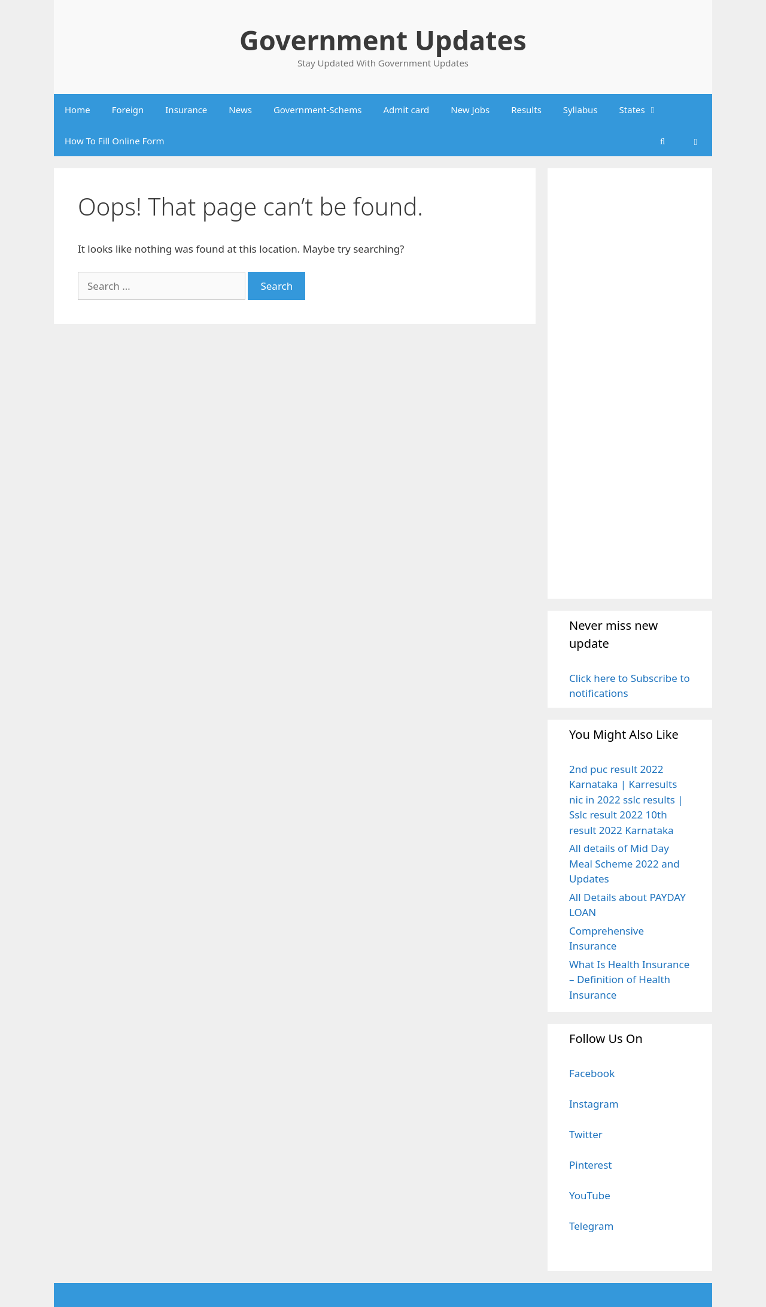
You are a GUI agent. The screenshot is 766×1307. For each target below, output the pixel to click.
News (240, 110)
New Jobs (470, 110)
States (644, 109)
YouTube (589, 1195)
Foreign (128, 110)
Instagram (594, 1104)
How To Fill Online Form (115, 141)
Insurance (186, 110)
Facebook (592, 1073)
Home (77, 110)
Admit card (407, 110)
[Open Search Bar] (662, 140)
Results (526, 110)
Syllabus (580, 110)
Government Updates (383, 40)
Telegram (591, 1226)
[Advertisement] (630, 383)
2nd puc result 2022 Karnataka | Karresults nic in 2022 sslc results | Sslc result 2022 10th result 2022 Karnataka (626, 799)
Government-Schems (317, 110)
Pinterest (590, 1165)
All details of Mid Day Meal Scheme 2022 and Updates (624, 863)
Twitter (586, 1134)
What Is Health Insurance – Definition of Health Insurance (629, 979)
